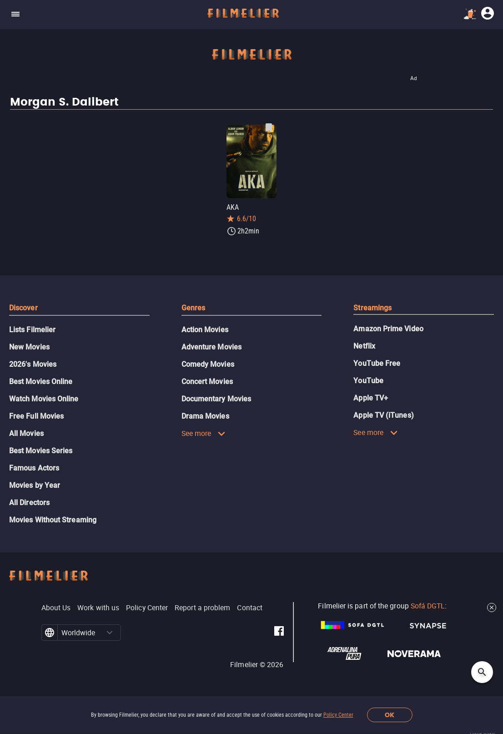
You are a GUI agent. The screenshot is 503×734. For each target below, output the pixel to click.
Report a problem (202, 607)
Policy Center (338, 715)
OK (389, 715)
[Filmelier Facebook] (279, 632)
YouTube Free (376, 363)
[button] (110, 632)
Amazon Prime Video (388, 328)
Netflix (364, 346)
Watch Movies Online (44, 399)
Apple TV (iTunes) (383, 415)
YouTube (368, 380)
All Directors (29, 502)
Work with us (98, 607)
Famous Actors (34, 468)
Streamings (372, 308)
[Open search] (482, 672)
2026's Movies (32, 364)
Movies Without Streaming (52, 520)
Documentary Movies (216, 399)
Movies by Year (34, 485)
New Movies (29, 347)
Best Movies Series (40, 450)
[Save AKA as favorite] (268, 127)
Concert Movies (207, 381)
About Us (56, 607)
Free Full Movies (36, 416)
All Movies (26, 433)
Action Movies (204, 329)
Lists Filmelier (32, 329)
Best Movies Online (40, 381)
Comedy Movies (207, 364)
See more (203, 433)
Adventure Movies (211, 347)
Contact (249, 607)
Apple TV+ (370, 398)
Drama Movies (205, 416)
